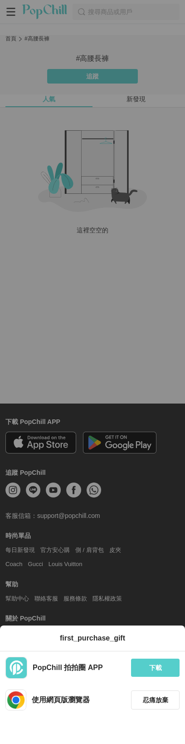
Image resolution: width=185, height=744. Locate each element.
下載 (155, 667)
